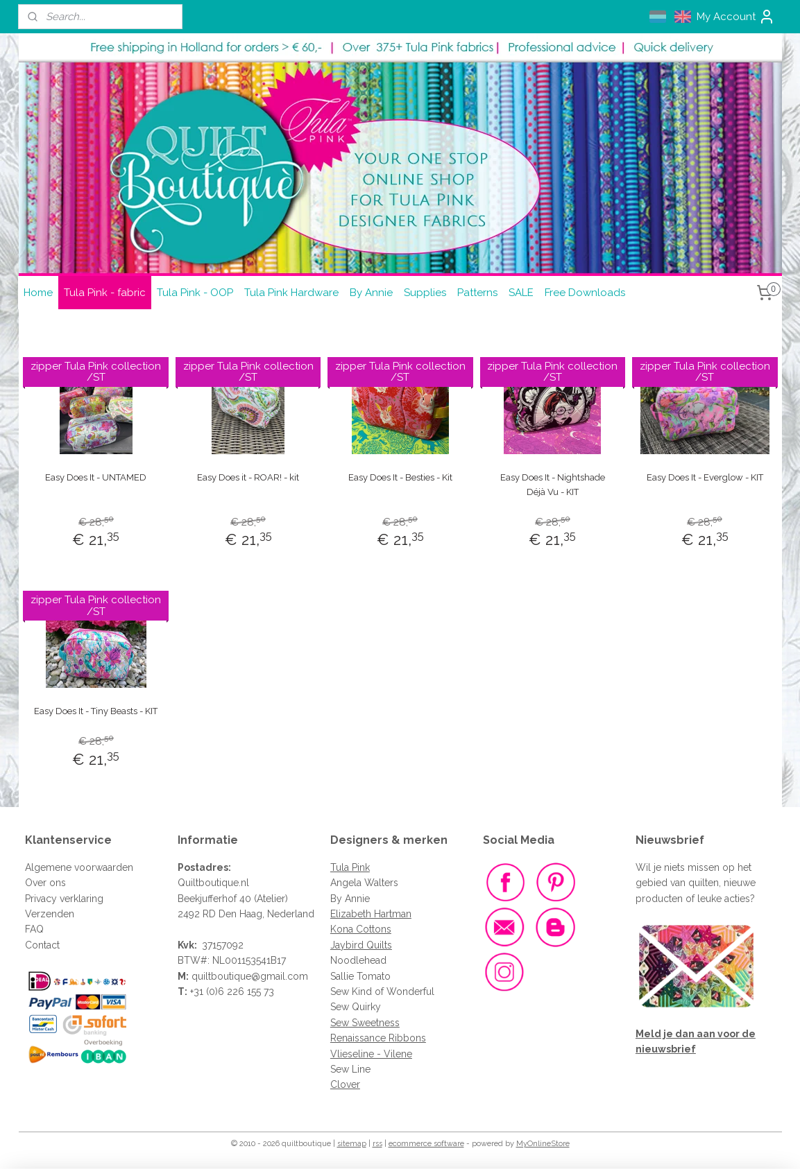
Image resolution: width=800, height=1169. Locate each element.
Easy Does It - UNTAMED (95, 477)
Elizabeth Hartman (370, 913)
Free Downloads (585, 292)
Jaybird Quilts (361, 945)
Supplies (425, 292)
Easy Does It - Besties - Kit (400, 477)
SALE (521, 292)
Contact (42, 945)
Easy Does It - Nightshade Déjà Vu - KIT (552, 484)
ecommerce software (426, 1143)
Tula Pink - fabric (105, 292)
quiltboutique (221, 976)
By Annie (371, 292)
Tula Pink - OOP (195, 292)
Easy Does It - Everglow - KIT (704, 477)
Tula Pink (350, 867)
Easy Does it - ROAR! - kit (248, 477)
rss (377, 1143)
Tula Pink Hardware (291, 292)
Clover (345, 1084)
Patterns (477, 292)
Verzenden (49, 913)
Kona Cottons (360, 929)
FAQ (34, 929)
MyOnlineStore (543, 1143)
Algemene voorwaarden (79, 867)
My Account (736, 16)
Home (38, 292)
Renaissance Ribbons (378, 1038)
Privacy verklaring (64, 898)
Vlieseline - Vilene (371, 1053)
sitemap (351, 1143)
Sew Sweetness (365, 1022)
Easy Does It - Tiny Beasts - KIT (96, 711)
